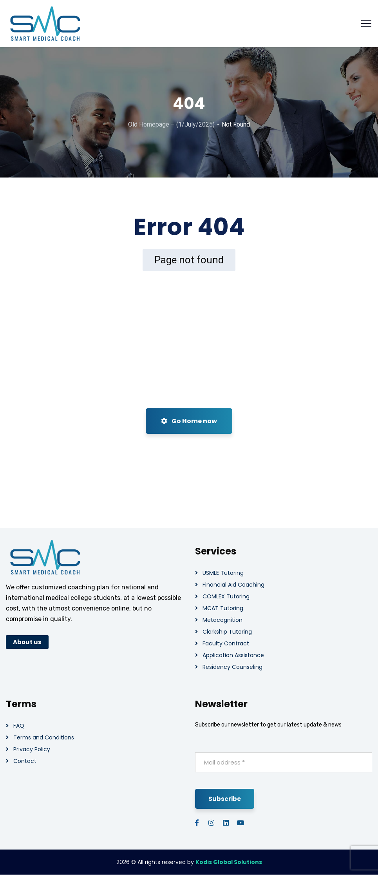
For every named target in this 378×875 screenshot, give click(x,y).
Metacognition (222, 620)
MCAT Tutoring (223, 608)
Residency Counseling (232, 667)
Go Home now (189, 421)
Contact (24, 761)
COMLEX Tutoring (226, 596)
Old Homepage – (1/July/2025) (171, 124)
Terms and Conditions (43, 737)
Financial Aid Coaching (233, 585)
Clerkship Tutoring (227, 632)
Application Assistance (233, 655)
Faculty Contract (226, 643)
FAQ (18, 726)
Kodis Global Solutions (228, 862)
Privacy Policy (31, 749)
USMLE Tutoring (223, 573)
